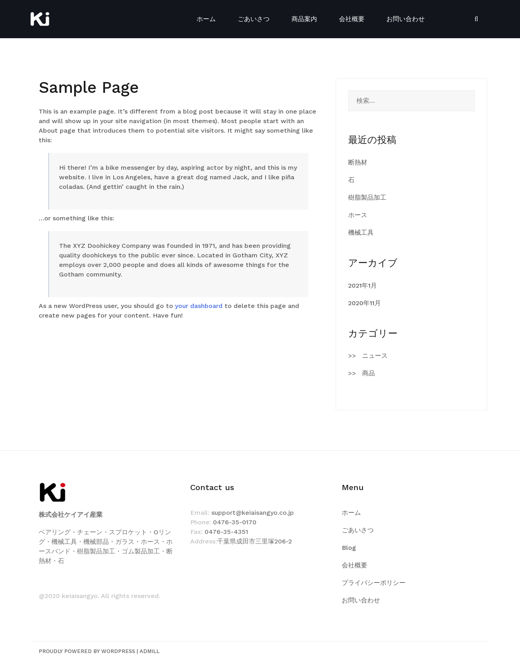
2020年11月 (364, 303)
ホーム (206, 19)
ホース (357, 215)
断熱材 (357, 162)
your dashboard (199, 306)
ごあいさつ (254, 19)
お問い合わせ (405, 19)
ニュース (375, 355)
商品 (368, 373)
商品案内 (304, 19)
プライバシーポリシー (374, 582)
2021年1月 (362, 285)
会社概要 (351, 19)
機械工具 (361, 232)
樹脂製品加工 (367, 197)
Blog (349, 547)
